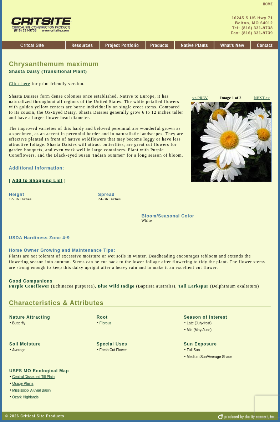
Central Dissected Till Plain (33, 377)
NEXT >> (262, 97)
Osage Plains (22, 384)
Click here (19, 83)
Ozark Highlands (25, 397)
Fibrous (105, 323)
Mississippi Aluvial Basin (31, 390)
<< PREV (200, 97)
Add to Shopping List (37, 180)
